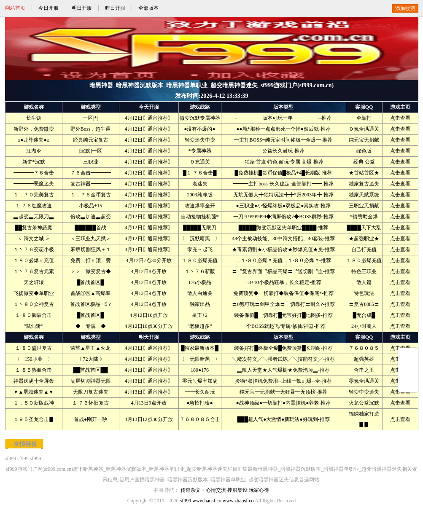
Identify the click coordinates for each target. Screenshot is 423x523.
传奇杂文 (191, 490)
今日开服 (48, 8)
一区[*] (91, 118)
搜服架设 (237, 490)
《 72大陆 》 (91, 359)
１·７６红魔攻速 (33, 206)
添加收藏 (405, 8)
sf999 (10, 458)
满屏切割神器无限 (90, 381)
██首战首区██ (90, 370)
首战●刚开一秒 (90, 419)
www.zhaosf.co (238, 501)
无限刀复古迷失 (90, 392)
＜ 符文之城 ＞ (33, 238)
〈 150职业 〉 (34, 359)
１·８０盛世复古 (33, 348)
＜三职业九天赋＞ (90, 238)
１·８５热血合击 (33, 370)
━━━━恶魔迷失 (33, 184)
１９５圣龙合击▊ (33, 419)
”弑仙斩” (33, 326)
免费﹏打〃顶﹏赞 (90, 260)
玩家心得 (259, 490)
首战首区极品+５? (90, 304)
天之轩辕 (34, 282)
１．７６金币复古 (90, 195)
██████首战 (90, 228)
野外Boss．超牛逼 (90, 129)
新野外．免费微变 (33, 129)
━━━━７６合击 (33, 173)
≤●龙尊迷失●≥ (34, 140)
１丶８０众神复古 (33, 304)
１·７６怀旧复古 (90, 403)
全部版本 (148, 8)
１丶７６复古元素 (33, 271)
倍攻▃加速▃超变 (90, 217)
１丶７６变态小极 (33, 249)
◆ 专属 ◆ (90, 326)
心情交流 (216, 490)
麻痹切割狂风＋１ (90, 249)
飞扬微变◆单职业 (33, 293)
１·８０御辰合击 (33, 315)
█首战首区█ (90, 282)
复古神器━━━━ (90, 184)
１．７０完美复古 (33, 195)
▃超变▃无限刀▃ (33, 217)
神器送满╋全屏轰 (33, 381)
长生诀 (33, 118)
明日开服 (82, 8)
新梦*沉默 (33, 162)
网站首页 (15, 8)
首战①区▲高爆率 (90, 293)
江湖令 (33, 151)
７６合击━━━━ (90, 173)
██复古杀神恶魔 (33, 228)
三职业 (90, 162)
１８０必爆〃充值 (33, 260)
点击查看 (400, 118)
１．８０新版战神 (33, 403)
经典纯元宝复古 (90, 140)
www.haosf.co (206, 501)
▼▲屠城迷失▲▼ (33, 392)
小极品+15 (90, 206)
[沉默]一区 (90, 151)
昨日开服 (115, 8)
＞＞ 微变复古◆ (90, 271)
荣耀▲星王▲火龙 (90, 348)
